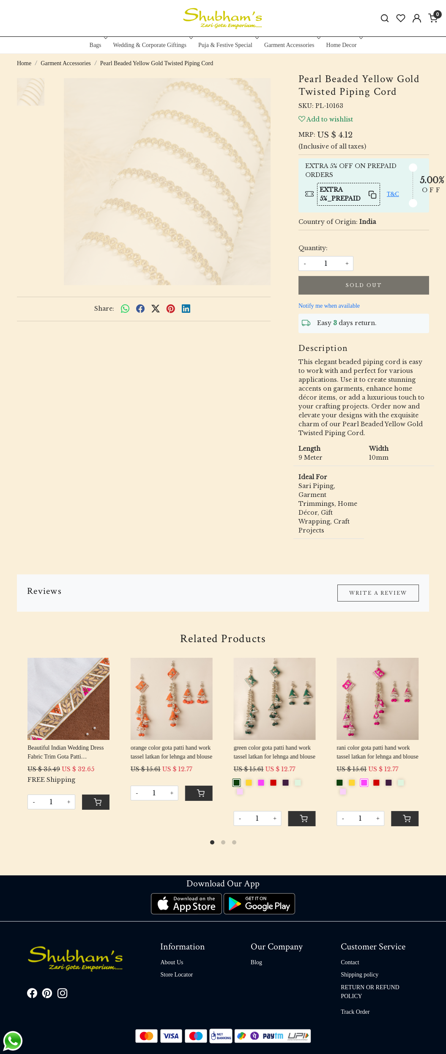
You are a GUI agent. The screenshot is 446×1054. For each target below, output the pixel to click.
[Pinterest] (47, 995)
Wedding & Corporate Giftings (152, 45)
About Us (171, 962)
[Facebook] (32, 995)
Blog (256, 962)
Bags (98, 45)
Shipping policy (359, 974)
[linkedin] (186, 309)
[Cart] (95, 802)
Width (379, 449)
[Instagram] (62, 995)
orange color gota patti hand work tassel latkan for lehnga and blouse (171, 752)
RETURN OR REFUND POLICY (370, 991)
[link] (385, 18)
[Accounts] (417, 18)
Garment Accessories (291, 45)
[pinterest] (170, 309)
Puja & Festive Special (227, 45)
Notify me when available (329, 306)
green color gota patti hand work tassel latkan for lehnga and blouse (274, 752)
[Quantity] (51, 802)
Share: (104, 308)
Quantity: (313, 248)
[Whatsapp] (125, 309)
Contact (350, 962)
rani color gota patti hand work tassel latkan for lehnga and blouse (377, 752)
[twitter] (155, 309)
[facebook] (140, 309)
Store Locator (176, 974)
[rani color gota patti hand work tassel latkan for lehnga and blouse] (377, 698)
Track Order (355, 1012)
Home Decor (343, 45)
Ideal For (312, 477)
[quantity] (325, 263)
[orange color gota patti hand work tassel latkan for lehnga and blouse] (171, 698)
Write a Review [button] (378, 593)
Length (309, 449)
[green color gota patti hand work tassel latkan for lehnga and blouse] (274, 698)
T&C (393, 194)
